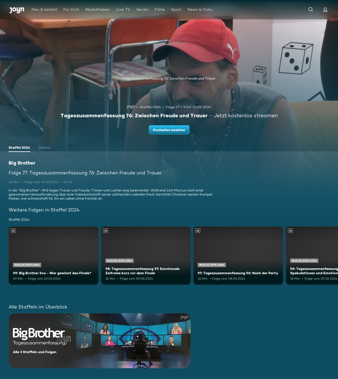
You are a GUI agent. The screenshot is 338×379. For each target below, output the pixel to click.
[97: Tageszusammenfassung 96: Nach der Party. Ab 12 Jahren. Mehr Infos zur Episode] (238, 255)
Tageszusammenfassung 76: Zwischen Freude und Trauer (169, 78)
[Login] (325, 9)
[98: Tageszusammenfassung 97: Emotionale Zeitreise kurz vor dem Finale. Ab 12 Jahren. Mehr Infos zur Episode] (146, 255)
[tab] (19, 148)
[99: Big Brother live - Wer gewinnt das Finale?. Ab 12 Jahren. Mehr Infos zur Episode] (54, 255)
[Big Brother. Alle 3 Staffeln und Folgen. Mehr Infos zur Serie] (100, 340)
